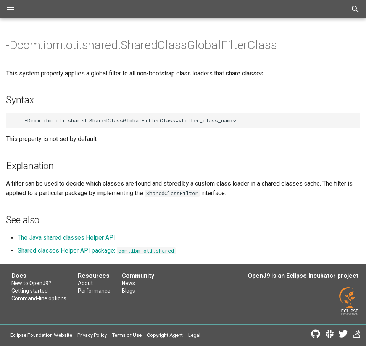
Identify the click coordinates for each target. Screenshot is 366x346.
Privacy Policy (92, 335)
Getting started (29, 291)
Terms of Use (127, 335)
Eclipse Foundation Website (41, 335)
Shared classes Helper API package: (97, 250)
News (128, 283)
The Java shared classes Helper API (66, 237)
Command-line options (38, 298)
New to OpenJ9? (31, 283)
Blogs (128, 291)
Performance (94, 291)
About (85, 283)
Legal (194, 335)
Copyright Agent (165, 335)
